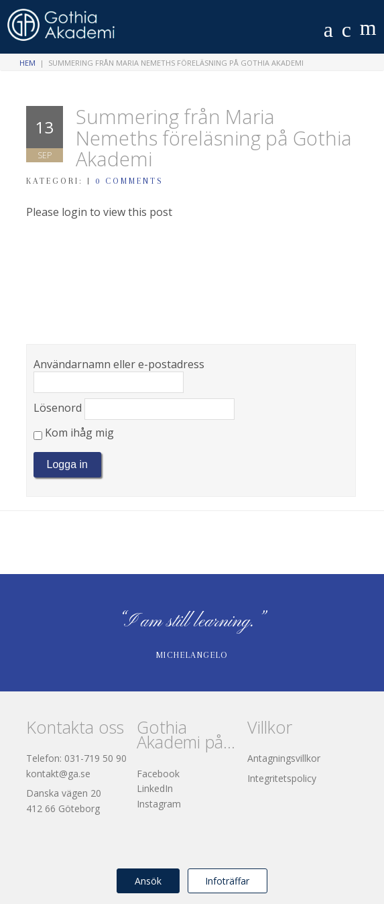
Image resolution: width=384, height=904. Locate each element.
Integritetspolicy (281, 778)
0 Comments (129, 181)
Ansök (148, 880)
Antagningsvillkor (283, 758)
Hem (27, 63)
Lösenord (58, 407)
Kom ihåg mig (74, 432)
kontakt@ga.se (58, 773)
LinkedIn (155, 788)
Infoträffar (227, 880)
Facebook (158, 773)
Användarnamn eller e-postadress (119, 364)
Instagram (159, 803)
